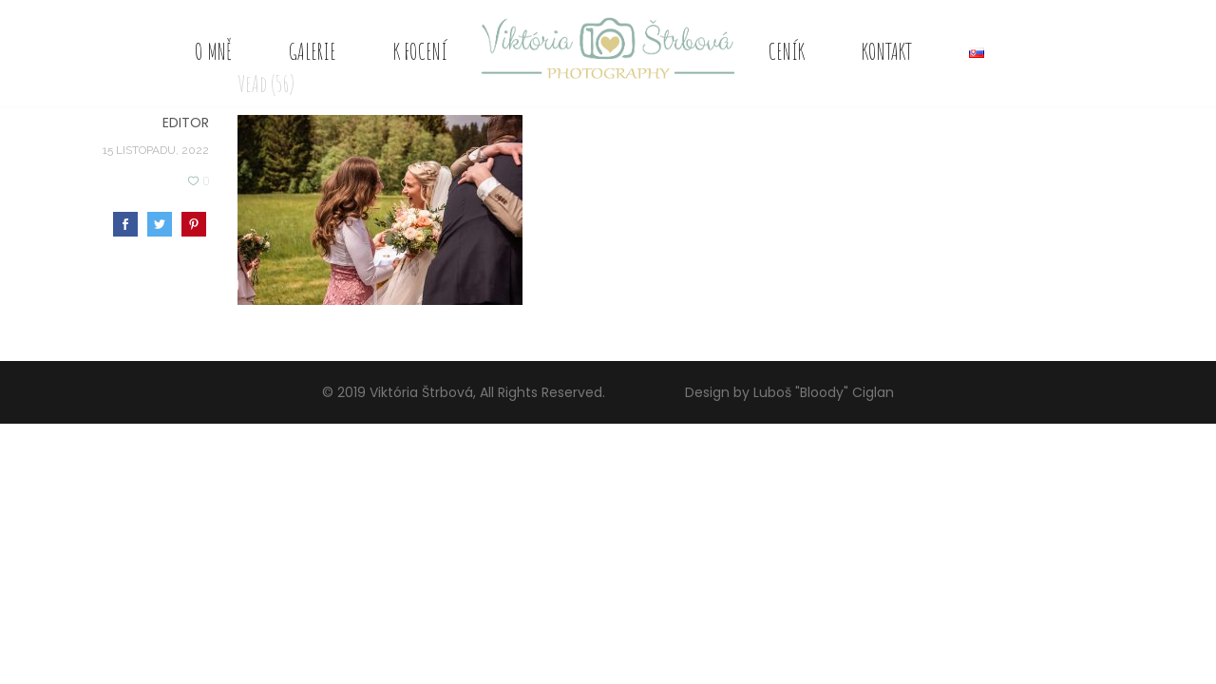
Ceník (787, 51)
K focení (420, 51)
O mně (213, 51)
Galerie (312, 51)
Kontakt (887, 51)
